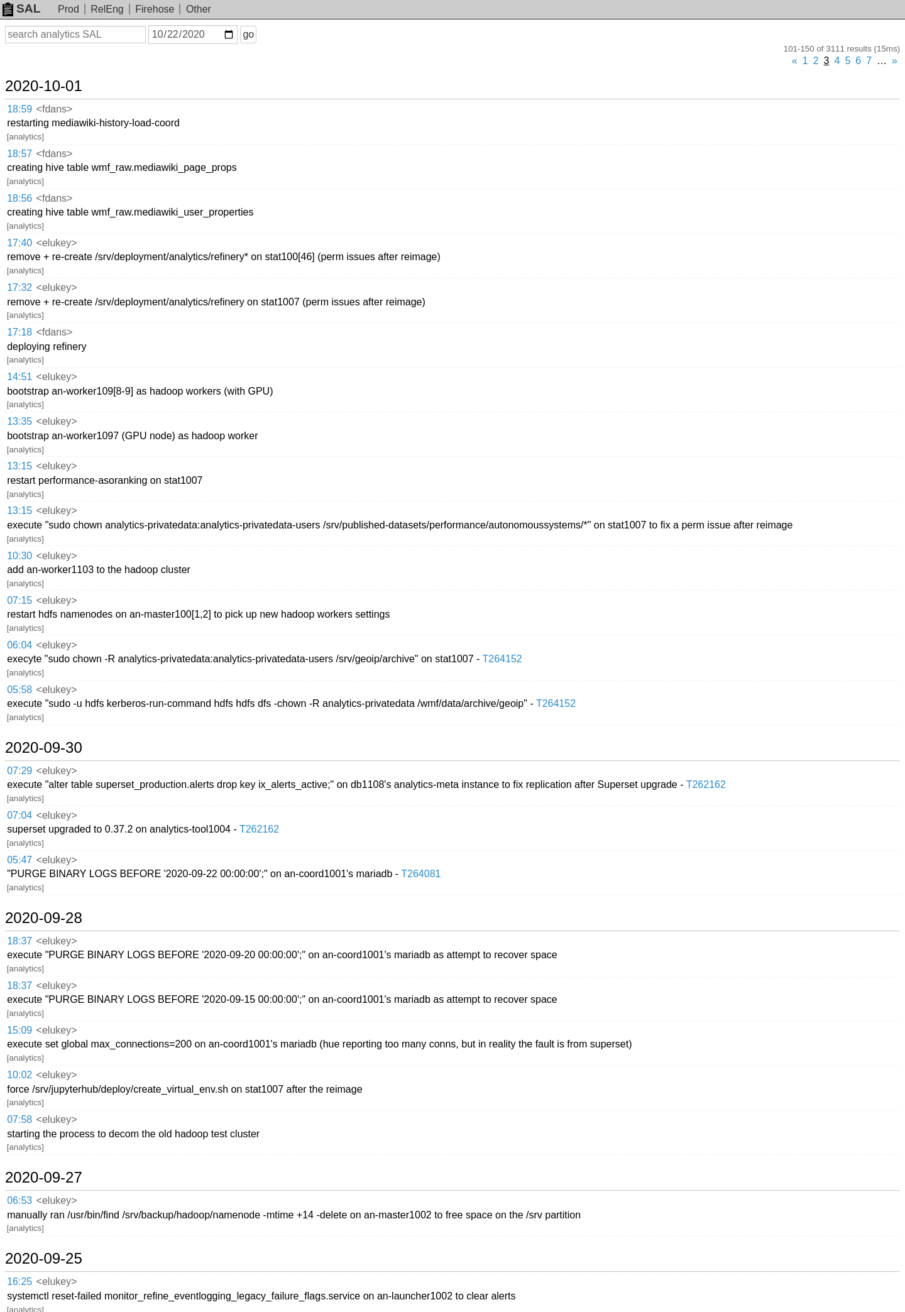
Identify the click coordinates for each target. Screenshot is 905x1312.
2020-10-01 (43, 86)
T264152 (502, 658)
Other (198, 9)
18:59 (19, 109)
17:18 (19, 332)
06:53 (19, 1200)
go (248, 34)
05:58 (19, 689)
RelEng (106, 9)
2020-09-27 (43, 1178)
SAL (21, 8)
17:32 (19, 287)
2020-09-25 (43, 1259)
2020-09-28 (43, 918)
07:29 (19, 770)
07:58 (19, 1119)
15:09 (19, 1030)
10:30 (19, 555)
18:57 (19, 153)
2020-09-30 (43, 748)
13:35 (19, 421)
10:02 (19, 1074)
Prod (68, 9)
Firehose (154, 9)
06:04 (19, 645)
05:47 (19, 860)
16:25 (19, 1281)
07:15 (19, 600)
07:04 (19, 815)
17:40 (19, 243)
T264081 (421, 873)
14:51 (19, 376)
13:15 (19, 466)
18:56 (19, 198)
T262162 (706, 784)
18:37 (19, 941)
